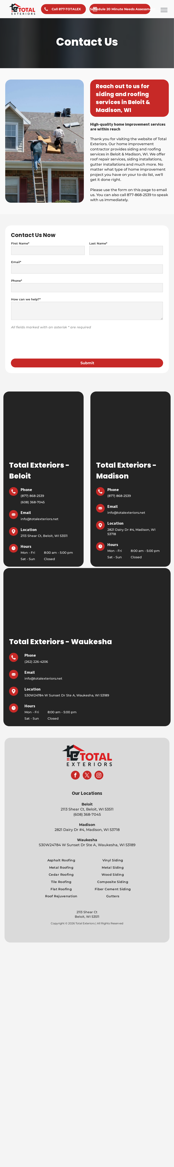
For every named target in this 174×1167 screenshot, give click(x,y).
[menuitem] (61, 838)
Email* (16, 262)
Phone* (16, 280)
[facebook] (75, 753)
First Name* (20, 243)
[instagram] (98, 753)
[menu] (164, 10)
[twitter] (87, 753)
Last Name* (98, 243)
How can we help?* (26, 299)
